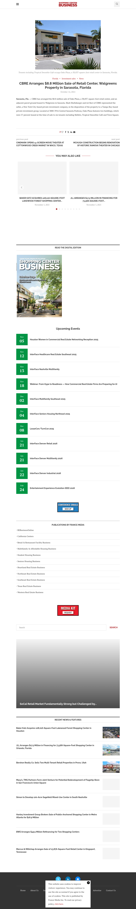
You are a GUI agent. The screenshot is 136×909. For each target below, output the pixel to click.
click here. (59, 904)
